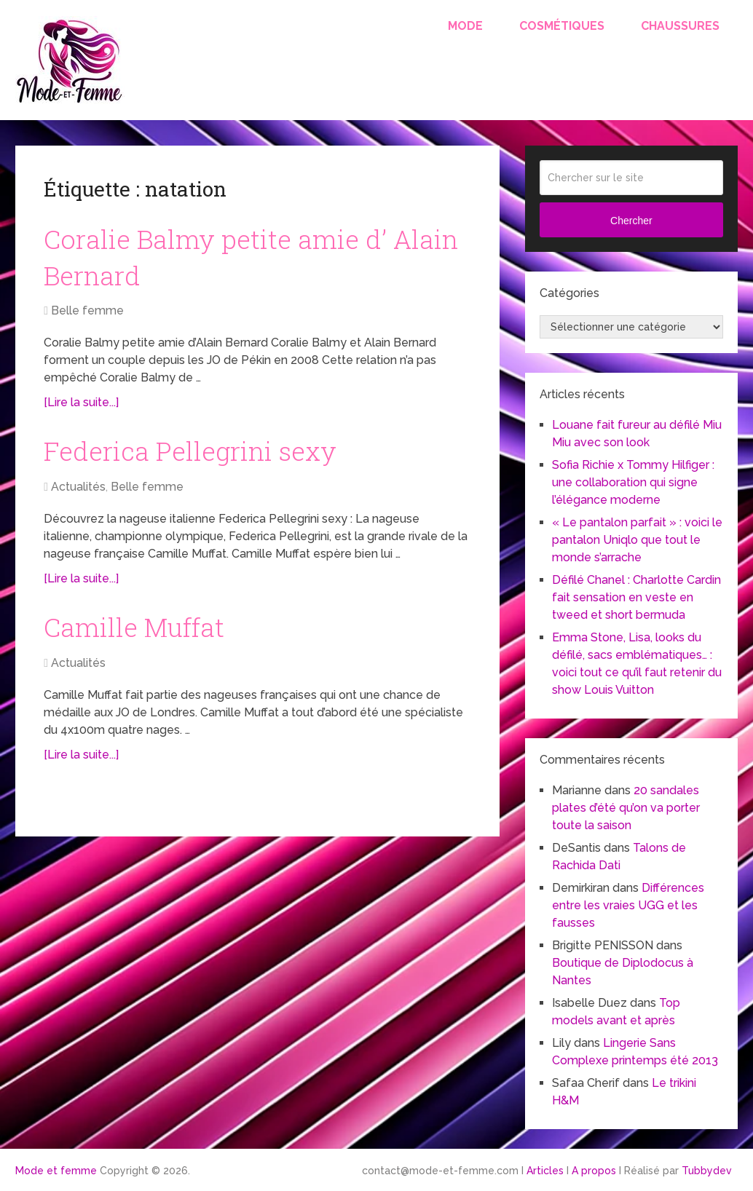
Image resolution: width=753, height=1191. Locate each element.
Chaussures (680, 26)
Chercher (631, 220)
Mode (465, 26)
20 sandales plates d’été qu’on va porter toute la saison (626, 807)
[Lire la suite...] (81, 407)
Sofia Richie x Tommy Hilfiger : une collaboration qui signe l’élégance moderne (633, 482)
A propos (594, 1170)
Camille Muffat (139, 635)
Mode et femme (56, 1170)
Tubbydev (707, 1170)
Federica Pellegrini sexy (197, 457)
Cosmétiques (561, 26)
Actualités (78, 494)
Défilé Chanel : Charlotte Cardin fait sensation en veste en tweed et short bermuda (636, 597)
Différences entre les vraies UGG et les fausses (628, 905)
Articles (545, 1170)
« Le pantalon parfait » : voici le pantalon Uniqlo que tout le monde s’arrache (637, 539)
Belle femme (87, 316)
